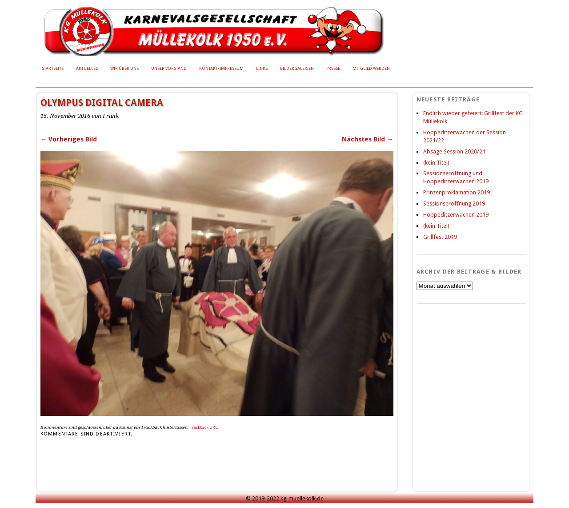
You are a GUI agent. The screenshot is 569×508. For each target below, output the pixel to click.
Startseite (53, 68)
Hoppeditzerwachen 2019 (456, 214)
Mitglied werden (371, 68)
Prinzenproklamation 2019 (456, 192)
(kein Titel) (436, 162)
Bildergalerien (297, 68)
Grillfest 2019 (440, 237)
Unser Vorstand (169, 68)
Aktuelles (87, 68)
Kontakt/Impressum (221, 68)
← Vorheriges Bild (68, 139)
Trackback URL (203, 427)
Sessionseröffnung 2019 (454, 203)
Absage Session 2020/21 (454, 151)
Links (262, 68)
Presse (333, 68)
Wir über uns (124, 68)
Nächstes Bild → (367, 139)
